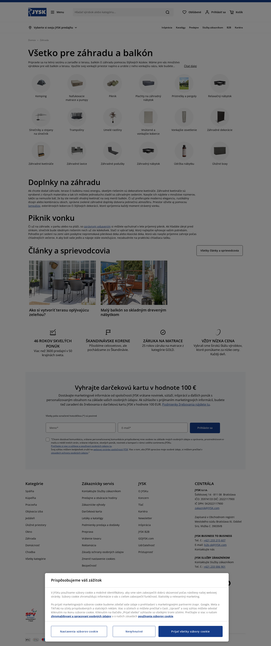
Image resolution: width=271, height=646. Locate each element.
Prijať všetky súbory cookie (190, 631)
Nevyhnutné (134, 631)
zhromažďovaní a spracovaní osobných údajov (81, 616)
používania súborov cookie (155, 616)
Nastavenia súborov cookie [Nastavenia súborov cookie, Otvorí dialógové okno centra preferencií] (79, 631)
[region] (137, 607)
